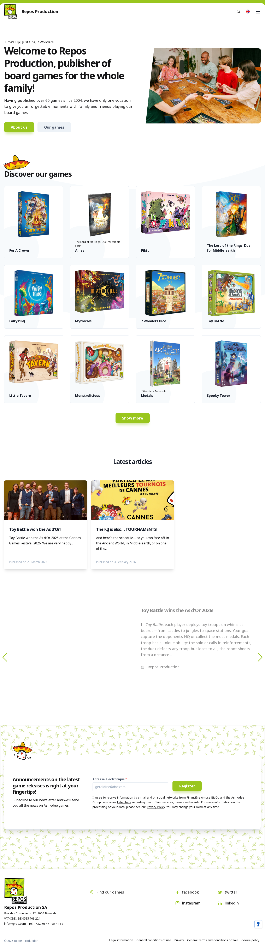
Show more (132, 418)
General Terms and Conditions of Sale (212, 940)
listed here (124, 802)
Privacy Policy (156, 807)
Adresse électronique (109, 779)
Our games (54, 127)
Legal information (121, 940)
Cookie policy (250, 940)
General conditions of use (153, 940)
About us (19, 127)
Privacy (179, 940)
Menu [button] (258, 11)
